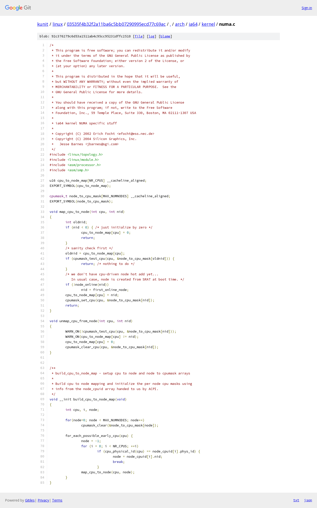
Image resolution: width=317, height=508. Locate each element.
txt (296, 500)
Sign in (307, 7)
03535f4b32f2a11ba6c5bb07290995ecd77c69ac (116, 24)
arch (180, 24)
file (139, 36)
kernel (208, 24)
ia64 (193, 24)
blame (165, 36)
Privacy (43, 500)
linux (58, 24)
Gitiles (30, 500)
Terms (57, 500)
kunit (42, 24)
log (152, 36)
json (308, 500)
